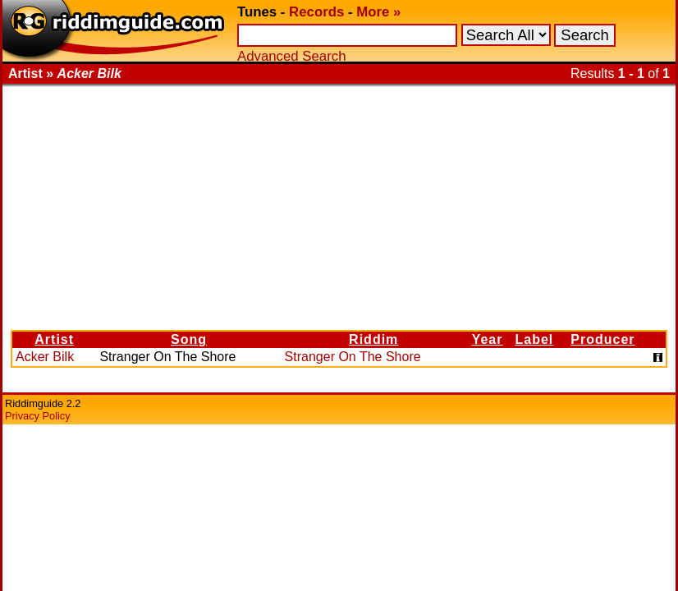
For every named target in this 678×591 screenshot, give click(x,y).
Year (487, 339)
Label (534, 339)
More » (378, 12)
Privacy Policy (38, 416)
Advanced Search (291, 56)
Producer (602, 339)
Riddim (373, 339)
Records (316, 12)
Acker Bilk (45, 357)
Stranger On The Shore (353, 357)
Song (189, 339)
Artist (54, 339)
